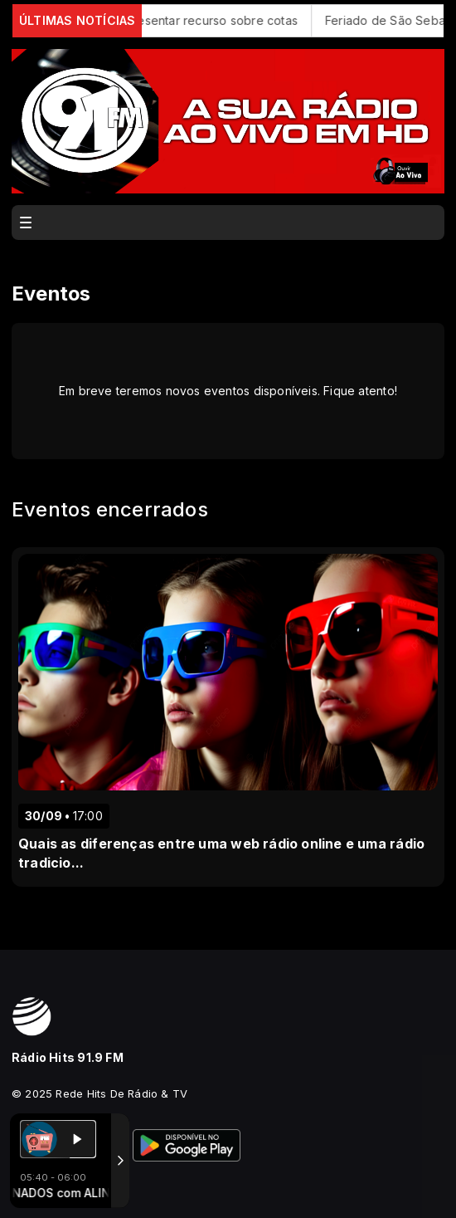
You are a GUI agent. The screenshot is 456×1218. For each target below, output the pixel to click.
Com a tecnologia (69, 1187)
